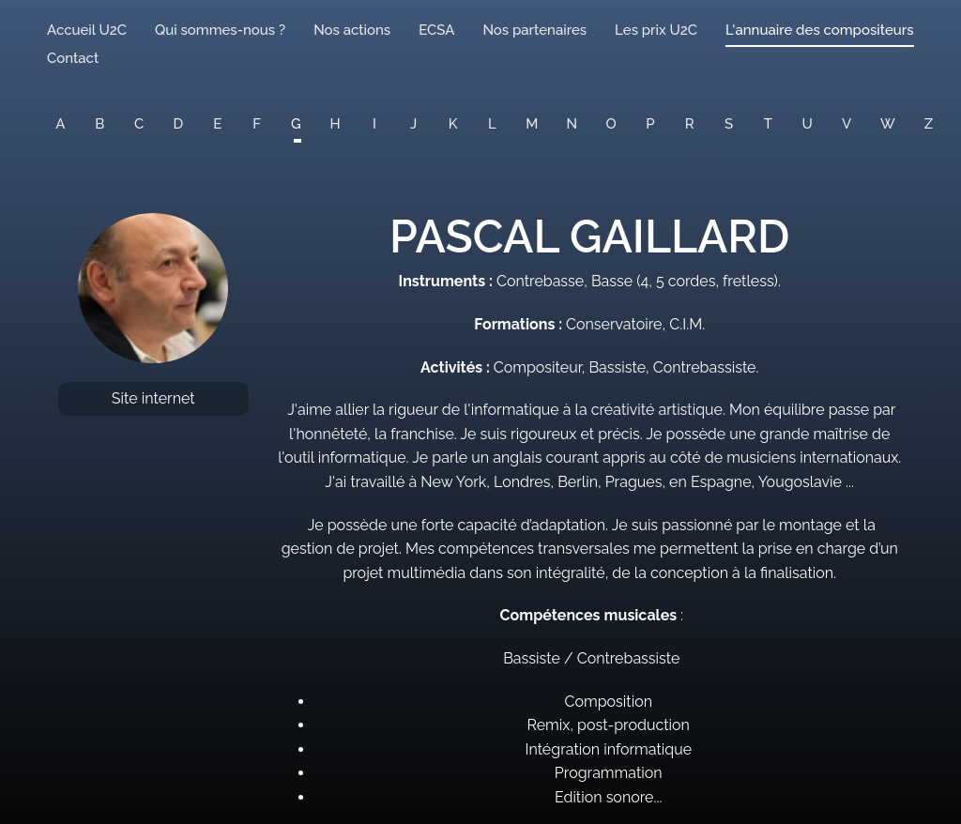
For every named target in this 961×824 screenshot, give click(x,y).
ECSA (436, 30)
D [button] (179, 123)
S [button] (729, 123)
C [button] (139, 123)
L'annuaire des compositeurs (819, 30)
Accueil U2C (87, 30)
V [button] (846, 123)
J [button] (413, 123)
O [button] (611, 123)
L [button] (492, 123)
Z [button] (928, 123)
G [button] (296, 123)
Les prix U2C (656, 30)
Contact (73, 58)
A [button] (60, 123)
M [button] (532, 123)
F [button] (256, 123)
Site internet (153, 398)
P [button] (650, 123)
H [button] (335, 123)
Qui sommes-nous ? (220, 30)
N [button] (572, 123)
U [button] (807, 123)
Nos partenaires (534, 30)
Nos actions (351, 30)
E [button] (217, 123)
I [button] (374, 123)
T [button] (768, 123)
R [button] (689, 123)
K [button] (453, 123)
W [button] (887, 123)
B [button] (99, 123)
